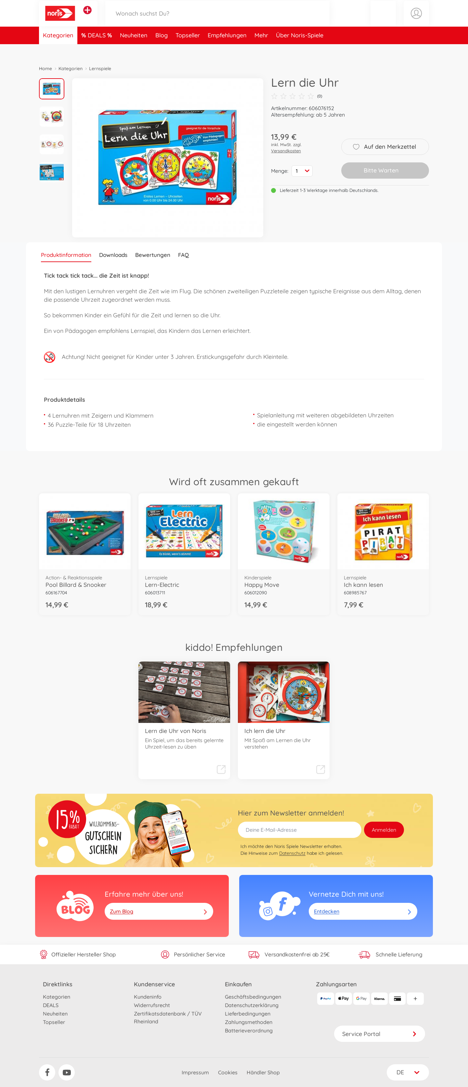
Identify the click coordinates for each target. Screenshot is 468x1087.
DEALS (97, 50)
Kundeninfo (148, 996)
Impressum (195, 1072)
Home (45, 68)
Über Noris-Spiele (299, 50)
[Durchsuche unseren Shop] (217, 20)
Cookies (228, 1072)
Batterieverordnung (249, 1030)
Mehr (261, 50)
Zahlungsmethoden (248, 1022)
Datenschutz (292, 853)
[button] (383, 20)
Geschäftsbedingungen (253, 996)
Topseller (188, 50)
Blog (161, 50)
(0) (296, 96)
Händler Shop (263, 1072)
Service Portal (379, 1034)
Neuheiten (134, 50)
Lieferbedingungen (247, 1013)
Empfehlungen (227, 50)
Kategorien (58, 50)
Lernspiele (100, 68)
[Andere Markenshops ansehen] (87, 17)
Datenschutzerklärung (252, 1005)
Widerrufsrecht (152, 1005)
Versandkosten (286, 150)
